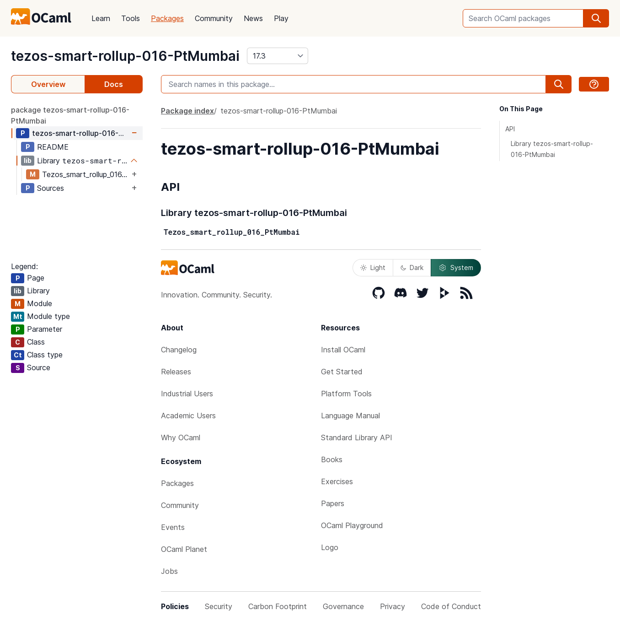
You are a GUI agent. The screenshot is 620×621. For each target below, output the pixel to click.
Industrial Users (187, 393)
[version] (277, 56)
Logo (329, 547)
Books (331, 459)
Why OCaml (180, 437)
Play (281, 18)
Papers (332, 503)
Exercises (337, 481)
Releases (176, 371)
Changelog (179, 349)
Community (214, 18)
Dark (412, 267)
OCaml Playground (352, 525)
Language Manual (350, 415)
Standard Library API (356, 437)
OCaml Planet (184, 549)
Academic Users (188, 415)
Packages (167, 18)
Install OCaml (343, 349)
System (455, 268)
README (53, 146)
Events (173, 527)
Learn (100, 18)
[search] (596, 18)
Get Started (342, 371)
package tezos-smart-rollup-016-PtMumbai (70, 115)
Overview (48, 84)
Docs (113, 84)
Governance (343, 606)
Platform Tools (346, 393)
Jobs (169, 571)
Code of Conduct (451, 606)
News (253, 18)
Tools (130, 18)
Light (372, 267)
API (510, 129)
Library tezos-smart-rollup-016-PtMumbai (552, 149)
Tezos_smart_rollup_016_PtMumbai (85, 174)
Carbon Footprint (277, 606)
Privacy (392, 606)
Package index (187, 110)
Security (218, 606)
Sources (50, 188)
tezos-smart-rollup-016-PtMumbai (125, 56)
